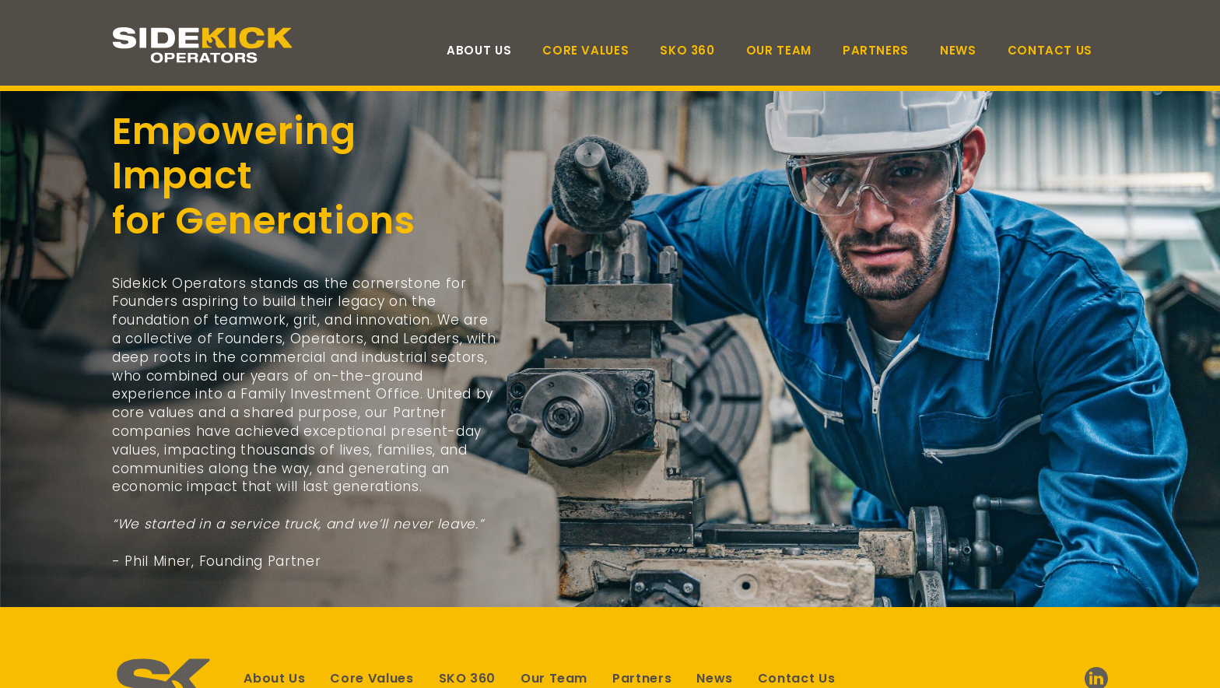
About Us (479, 50)
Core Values (585, 50)
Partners (876, 50)
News (958, 50)
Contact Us (1050, 50)
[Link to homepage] (205, 45)
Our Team (779, 50)
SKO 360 (687, 50)
